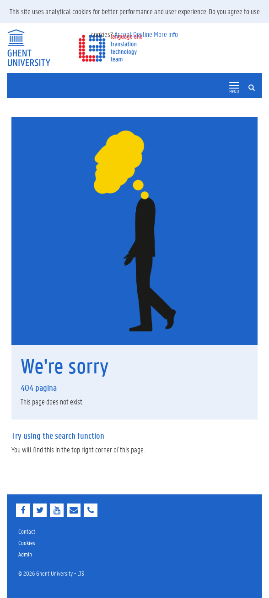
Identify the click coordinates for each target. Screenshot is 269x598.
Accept (123, 34)
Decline (142, 34)
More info (166, 34)
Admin (25, 554)
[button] (234, 85)
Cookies (26, 542)
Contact (26, 531)
